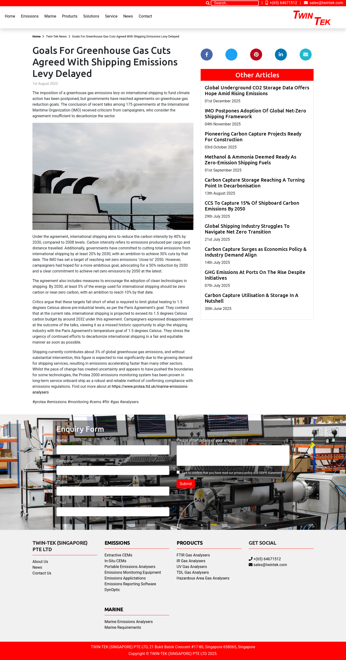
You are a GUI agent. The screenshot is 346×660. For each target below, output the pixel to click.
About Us (40, 561)
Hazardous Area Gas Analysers (203, 578)
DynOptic (112, 589)
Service (111, 16)
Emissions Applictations (125, 578)
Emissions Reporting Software (130, 584)
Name (61, 440)
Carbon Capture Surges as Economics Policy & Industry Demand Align (256, 252)
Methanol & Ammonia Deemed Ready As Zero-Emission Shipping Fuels (250, 159)
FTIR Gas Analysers (193, 555)
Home (10, 16)
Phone (61, 481)
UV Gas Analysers (192, 566)
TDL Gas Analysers (193, 572)
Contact (145, 16)
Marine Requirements (123, 627)
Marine (50, 16)
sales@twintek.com (323, 2)
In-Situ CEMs (115, 561)
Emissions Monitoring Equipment (133, 572)
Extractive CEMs (118, 555)
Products (69, 16)
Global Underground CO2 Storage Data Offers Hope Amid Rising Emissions (257, 90)
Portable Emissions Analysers (130, 566)
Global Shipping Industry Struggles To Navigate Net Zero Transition (247, 228)
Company (64, 461)
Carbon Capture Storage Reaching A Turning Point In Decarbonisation (255, 182)
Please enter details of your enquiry (206, 440)
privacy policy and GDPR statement (258, 473)
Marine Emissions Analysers (129, 621)
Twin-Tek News (56, 36)
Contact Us (41, 573)
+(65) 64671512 (281, 2)
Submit (186, 483)
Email (61, 502)
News (128, 16)
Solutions (91, 16)
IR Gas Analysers (191, 561)
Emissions (30, 16)
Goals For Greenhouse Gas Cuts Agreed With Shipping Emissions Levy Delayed (125, 36)
